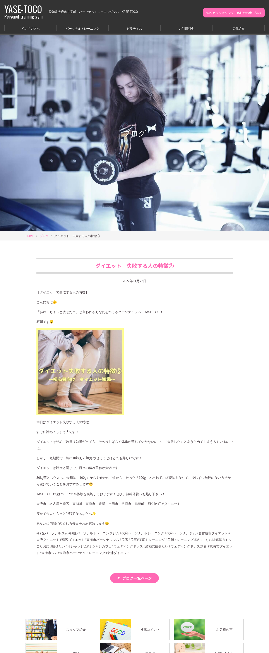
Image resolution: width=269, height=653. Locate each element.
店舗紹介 (238, 28)
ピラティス (134, 28)
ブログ (44, 236)
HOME (30, 236)
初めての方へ (30, 28)
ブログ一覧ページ (137, 578)
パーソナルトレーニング (82, 28)
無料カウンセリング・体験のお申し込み (233, 12)
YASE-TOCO (23, 11)
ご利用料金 (186, 28)
